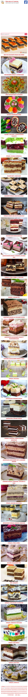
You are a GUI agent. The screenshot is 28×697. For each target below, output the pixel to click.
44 (7, 689)
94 (23, 693)
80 (4, 693)
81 (5, 693)
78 (1, 693)
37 (23, 688)
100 (12, 694)
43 (5, 689)
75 (23, 691)
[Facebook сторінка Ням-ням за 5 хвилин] (25, 1)
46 (9, 689)
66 (11, 691)
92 (20, 693)
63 (7, 691)
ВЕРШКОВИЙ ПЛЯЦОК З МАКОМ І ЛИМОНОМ (14, 523)
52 (18, 689)
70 (16, 691)
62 (5, 691)
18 (23, 686)
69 (15, 691)
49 (14, 689)
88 (15, 693)
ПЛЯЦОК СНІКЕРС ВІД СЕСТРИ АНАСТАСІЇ (14, 215)
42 (4, 689)
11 (14, 686)
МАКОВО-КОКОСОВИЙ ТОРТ (14, 562)
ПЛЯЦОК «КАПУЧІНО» (14, 662)
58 (26, 689)
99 (11, 694)
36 (22, 688)
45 (8, 689)
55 (22, 689)
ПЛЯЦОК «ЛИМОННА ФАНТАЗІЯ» (14, 622)
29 (12, 688)
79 (3, 693)
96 (26, 693)
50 (15, 689)
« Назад (3, 686)
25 (7, 688)
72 (19, 691)
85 (11, 693)
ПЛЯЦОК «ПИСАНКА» (14, 378)
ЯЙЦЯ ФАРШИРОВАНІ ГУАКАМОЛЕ (14, 94)
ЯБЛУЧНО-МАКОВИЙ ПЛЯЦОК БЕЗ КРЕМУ (14, 54)
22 (3, 688)
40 (1, 689)
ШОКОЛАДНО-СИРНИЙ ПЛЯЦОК (14, 418)
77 (26, 691)
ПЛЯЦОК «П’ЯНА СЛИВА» (14, 542)
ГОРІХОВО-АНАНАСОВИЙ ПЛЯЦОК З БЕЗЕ (14, 358)
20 (26, 686)
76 (25, 691)
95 (25, 693)
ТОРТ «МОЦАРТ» (14, 582)
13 (17, 686)
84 (9, 693)
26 (8, 688)
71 (18, 691)
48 (12, 689)
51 (16, 689)
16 (21, 686)
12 (15, 686)
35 (20, 688)
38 (25, 688)
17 (22, 686)
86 (12, 693)
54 (20, 689)
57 (25, 689)
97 (8, 694)
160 (16, 694)
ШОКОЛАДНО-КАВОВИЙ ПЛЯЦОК (14, 398)
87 (14, 693)
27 (9, 688)
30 (14, 688)
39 (26, 688)
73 (20, 691)
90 (18, 693)
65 (9, 691)
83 (8, 693)
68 (14, 691)
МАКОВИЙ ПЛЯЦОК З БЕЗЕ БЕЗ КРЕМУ (14, 195)
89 (16, 693)
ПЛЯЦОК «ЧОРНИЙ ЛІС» (14, 297)
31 (15, 688)
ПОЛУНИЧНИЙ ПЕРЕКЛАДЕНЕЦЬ (14, 235)
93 (22, 693)
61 (4, 691)
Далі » (18, 694)
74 (22, 691)
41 (3, 689)
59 (1, 691)
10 (13, 686)
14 (18, 686)
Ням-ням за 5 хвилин (12, 1)
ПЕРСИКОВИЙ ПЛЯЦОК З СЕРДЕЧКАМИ (14, 74)
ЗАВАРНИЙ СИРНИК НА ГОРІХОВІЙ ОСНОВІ (14, 317)
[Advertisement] (14, 18)
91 (19, 693)
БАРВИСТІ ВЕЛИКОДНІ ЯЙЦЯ (14, 114)
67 (12, 691)
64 (8, 691)
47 (11, 689)
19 (25, 686)
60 (3, 691)
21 (1, 688)
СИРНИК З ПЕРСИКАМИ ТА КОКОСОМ (14, 602)
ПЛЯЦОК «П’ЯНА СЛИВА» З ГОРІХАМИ (14, 277)
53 (19, 689)
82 (7, 693)
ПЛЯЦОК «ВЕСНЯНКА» (14, 642)
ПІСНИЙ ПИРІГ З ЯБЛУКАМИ (14, 175)
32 (16, 688)
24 (5, 688)
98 (9, 694)
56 (23, 689)
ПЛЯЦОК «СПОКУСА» (14, 682)
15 (19, 686)
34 (19, 688)
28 (11, 688)
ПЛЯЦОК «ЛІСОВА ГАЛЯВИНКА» (14, 156)
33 (18, 688)
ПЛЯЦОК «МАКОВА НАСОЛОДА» (14, 503)
